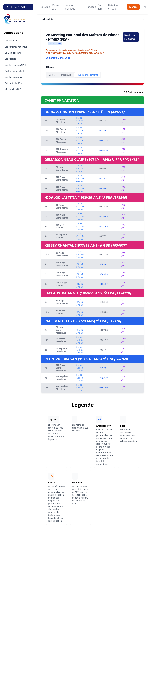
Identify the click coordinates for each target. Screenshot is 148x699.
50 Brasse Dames (60, 312)
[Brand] (18, 18)
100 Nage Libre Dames (62, 178)
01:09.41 (103, 264)
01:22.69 (103, 226)
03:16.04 (103, 188)
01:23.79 (103, 377)
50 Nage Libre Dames (62, 168)
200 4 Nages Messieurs (62, 150)
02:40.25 (103, 274)
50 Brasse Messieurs (61, 120)
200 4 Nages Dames (62, 284)
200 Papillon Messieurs (62, 387)
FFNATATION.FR (17, 6)
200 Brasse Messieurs (61, 140)
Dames (52, 74)
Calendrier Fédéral (13, 83)
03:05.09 (103, 284)
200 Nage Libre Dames (62, 188)
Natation (45, 6)
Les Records (10, 58)
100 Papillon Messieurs (62, 378)
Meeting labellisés (13, 89)
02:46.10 (103, 150)
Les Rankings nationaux (16, 46)
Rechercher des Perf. (14, 71)
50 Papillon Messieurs (61, 350)
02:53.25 (103, 140)
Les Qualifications (13, 77)
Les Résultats (11, 40)
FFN (143, 6)
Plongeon (91, 6)
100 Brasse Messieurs (61, 130)
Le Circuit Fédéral (13, 52)
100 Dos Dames (60, 226)
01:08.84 (103, 367)
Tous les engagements (87, 74)
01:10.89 (103, 216)
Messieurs (66, 74)
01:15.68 (103, 130)
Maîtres (133, 6)
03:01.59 (103, 387)
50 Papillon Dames (61, 236)
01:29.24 (103, 178)
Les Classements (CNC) (15, 65)
